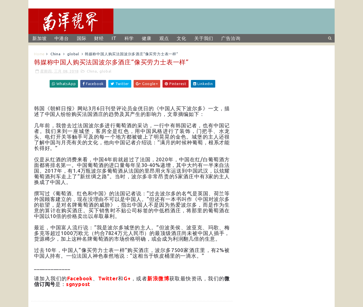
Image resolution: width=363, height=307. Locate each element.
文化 (181, 38)
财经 (99, 38)
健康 (146, 38)
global (73, 54)
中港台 (61, 38)
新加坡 (39, 38)
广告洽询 (230, 38)
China (55, 54)
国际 (81, 38)
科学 (129, 38)
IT (114, 38)
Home (39, 54)
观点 (164, 38)
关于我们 (203, 38)
